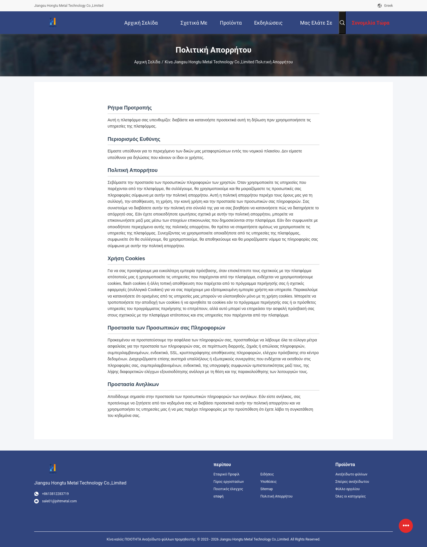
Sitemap (266, 489)
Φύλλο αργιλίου (348, 489)
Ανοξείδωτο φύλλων (351, 474)
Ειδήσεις (267, 474)
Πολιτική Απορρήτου (276, 496)
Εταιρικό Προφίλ (226, 474)
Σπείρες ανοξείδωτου (352, 482)
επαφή (218, 496)
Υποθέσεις (268, 482)
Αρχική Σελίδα (147, 62)
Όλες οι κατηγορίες (351, 496)
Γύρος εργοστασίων (228, 482)
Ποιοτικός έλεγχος (228, 489)
